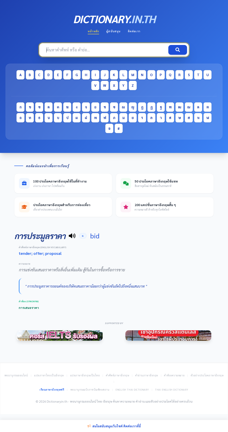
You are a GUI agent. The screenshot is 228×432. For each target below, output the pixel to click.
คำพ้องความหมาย (174, 375)
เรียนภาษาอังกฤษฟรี (52, 389)
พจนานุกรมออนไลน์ (16, 375)
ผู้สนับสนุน (113, 31)
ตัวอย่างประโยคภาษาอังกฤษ (207, 375)
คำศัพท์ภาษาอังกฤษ (117, 375)
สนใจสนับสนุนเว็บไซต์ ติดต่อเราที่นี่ (114, 426)
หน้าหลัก (93, 31)
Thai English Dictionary (171, 389)
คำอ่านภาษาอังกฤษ (146, 375)
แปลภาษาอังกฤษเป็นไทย (85, 375)
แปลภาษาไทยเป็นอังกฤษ (49, 375)
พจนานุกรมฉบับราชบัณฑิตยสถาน (90, 389)
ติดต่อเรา (134, 31)
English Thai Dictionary (132, 389)
